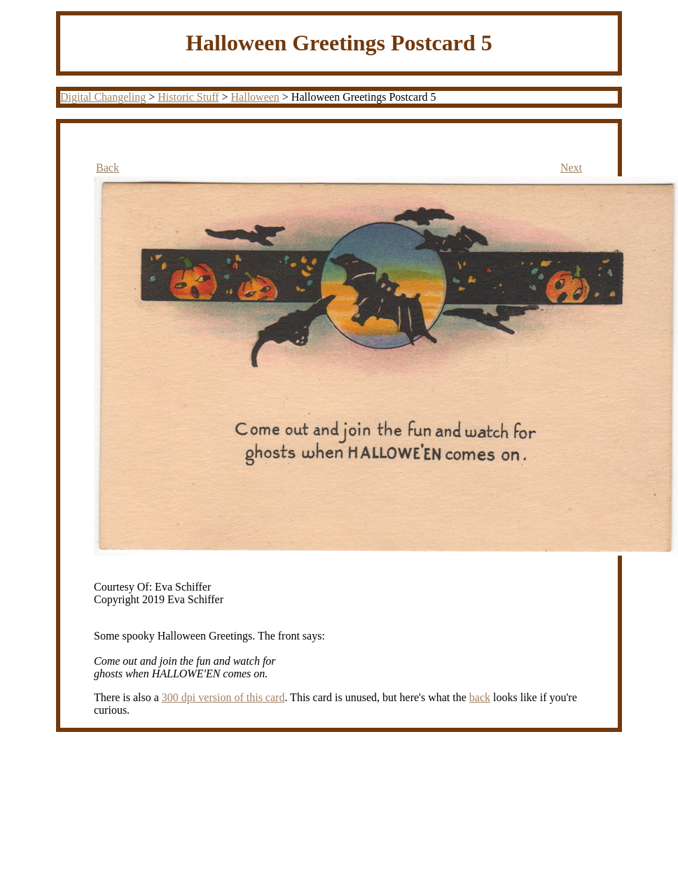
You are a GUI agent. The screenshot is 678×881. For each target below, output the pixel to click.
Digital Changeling (103, 97)
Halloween (255, 97)
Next (571, 168)
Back (107, 168)
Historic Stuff (188, 97)
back (479, 697)
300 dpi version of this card (223, 697)
